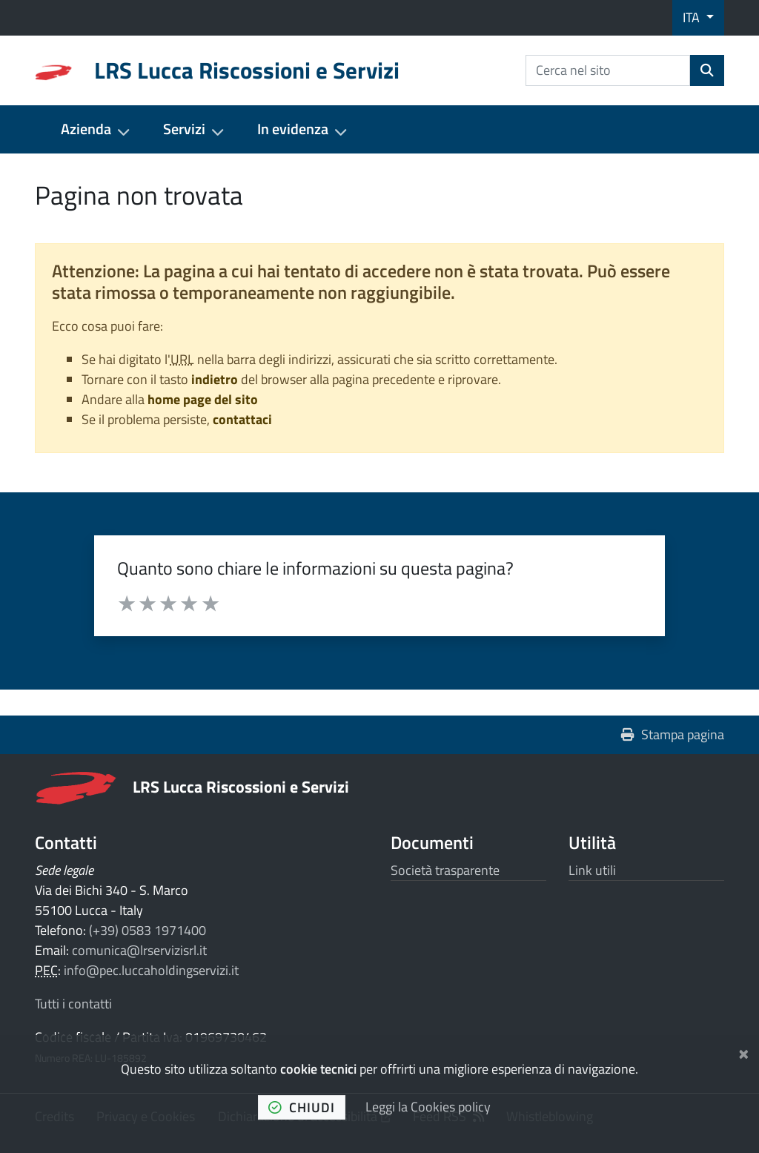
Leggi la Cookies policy (428, 1107)
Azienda (86, 129)
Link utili (592, 870)
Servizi (184, 129)
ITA (693, 17)
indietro (214, 379)
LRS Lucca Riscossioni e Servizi (241, 786)
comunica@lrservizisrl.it (139, 950)
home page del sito (203, 399)
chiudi (301, 1107)
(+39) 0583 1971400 (147, 930)
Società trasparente (445, 870)
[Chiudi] (743, 1051)
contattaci (242, 419)
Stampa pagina (672, 734)
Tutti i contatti (73, 1004)
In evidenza (292, 129)
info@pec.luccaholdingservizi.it (151, 970)
